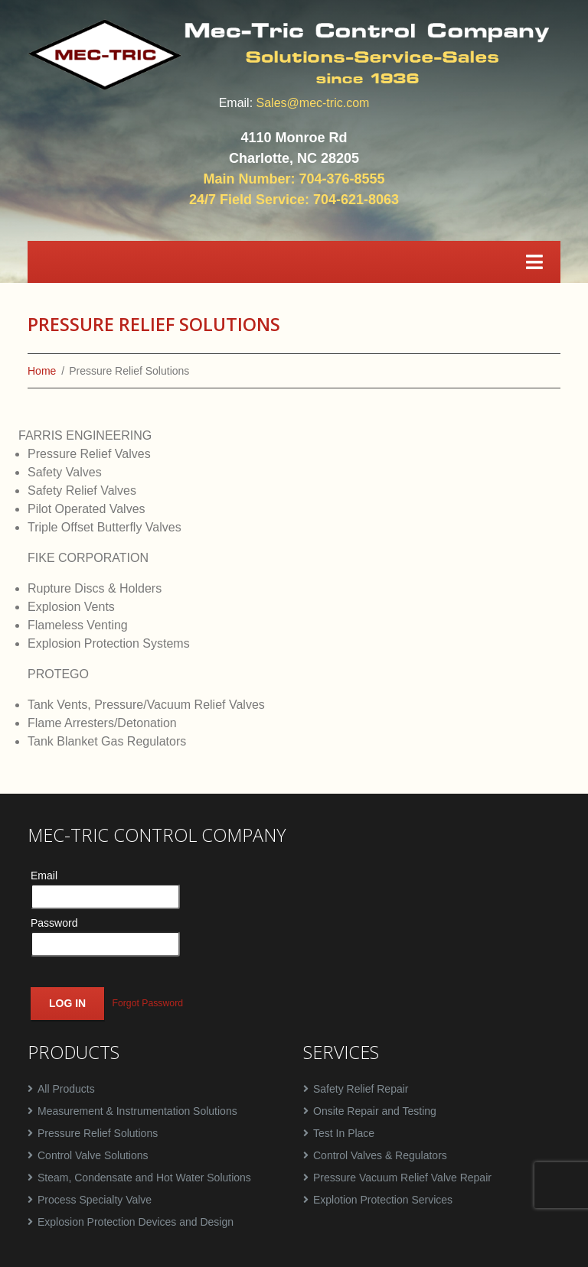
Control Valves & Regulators (380, 1155)
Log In (67, 1003)
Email (44, 875)
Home (42, 371)
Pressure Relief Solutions (98, 1133)
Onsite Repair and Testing (374, 1111)
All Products (66, 1089)
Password (54, 923)
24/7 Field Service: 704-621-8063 (294, 199)
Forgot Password (147, 1003)
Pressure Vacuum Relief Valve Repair (402, 1177)
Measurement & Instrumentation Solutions (137, 1111)
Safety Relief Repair (361, 1089)
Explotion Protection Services (382, 1200)
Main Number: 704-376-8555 (293, 179)
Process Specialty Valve (95, 1200)
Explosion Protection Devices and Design (136, 1222)
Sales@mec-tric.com (313, 102)
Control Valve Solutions (93, 1155)
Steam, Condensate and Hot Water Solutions (144, 1177)
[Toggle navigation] (534, 262)
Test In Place (343, 1133)
